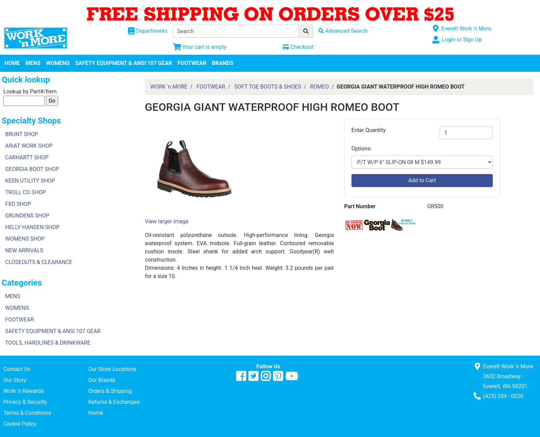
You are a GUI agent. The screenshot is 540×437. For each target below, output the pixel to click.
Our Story (14, 380)
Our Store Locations (112, 369)
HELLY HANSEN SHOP (32, 227)
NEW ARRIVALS (24, 250)
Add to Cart (422, 180)
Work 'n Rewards (23, 391)
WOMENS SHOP (24, 239)
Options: (361, 148)
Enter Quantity (368, 130)
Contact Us (16, 369)
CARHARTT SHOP (27, 157)
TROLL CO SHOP (25, 192)
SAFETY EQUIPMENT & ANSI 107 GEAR (123, 63)
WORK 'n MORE (168, 86)
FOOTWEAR (192, 63)
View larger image (166, 221)
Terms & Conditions (27, 413)
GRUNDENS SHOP (27, 215)
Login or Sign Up (461, 39)
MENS (32, 63)
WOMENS (58, 63)
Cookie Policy (19, 424)
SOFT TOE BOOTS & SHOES (267, 86)
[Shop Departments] (148, 31)
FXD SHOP (18, 204)
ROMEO (319, 86)
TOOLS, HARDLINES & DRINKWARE (47, 343)
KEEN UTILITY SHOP (30, 180)
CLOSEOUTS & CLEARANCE (38, 262)
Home (95, 413)
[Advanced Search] (343, 31)
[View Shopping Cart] (200, 47)
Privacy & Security (25, 402)
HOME (12, 63)
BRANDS (222, 63)
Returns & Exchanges (114, 402)
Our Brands (101, 380)
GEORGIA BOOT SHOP (32, 169)
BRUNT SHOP (21, 134)
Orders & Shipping (110, 391)
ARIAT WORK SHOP (29, 146)
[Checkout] (298, 47)
